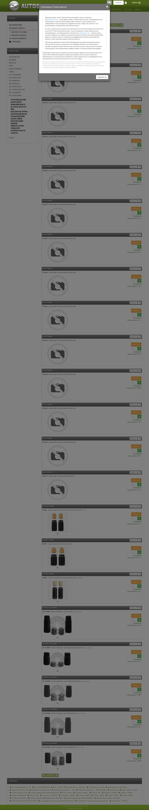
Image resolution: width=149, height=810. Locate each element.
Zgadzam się (102, 77)
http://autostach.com (51, 19)
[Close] (107, 6)
